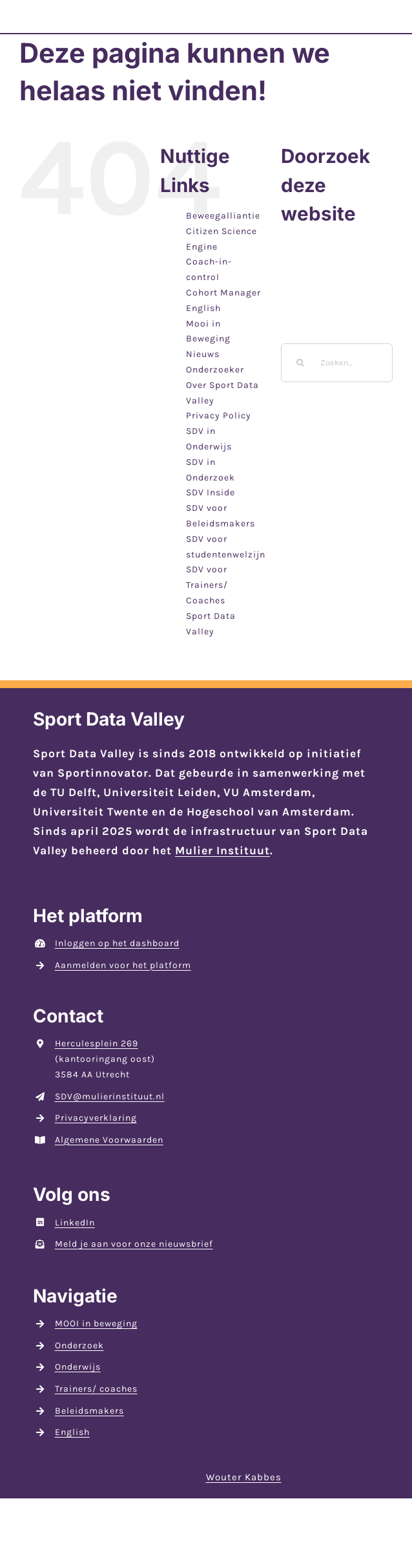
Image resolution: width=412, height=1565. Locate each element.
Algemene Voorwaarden (109, 1139)
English (203, 308)
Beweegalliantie (223, 215)
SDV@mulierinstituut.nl (110, 1096)
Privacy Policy (218, 415)
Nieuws (203, 354)
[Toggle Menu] (378, 24)
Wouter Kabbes (244, 1477)
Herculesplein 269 (96, 1043)
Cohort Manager (223, 292)
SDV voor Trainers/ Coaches (207, 585)
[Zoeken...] (337, 362)
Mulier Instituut (222, 850)
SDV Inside (210, 492)
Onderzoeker (215, 369)
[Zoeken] (300, 362)
